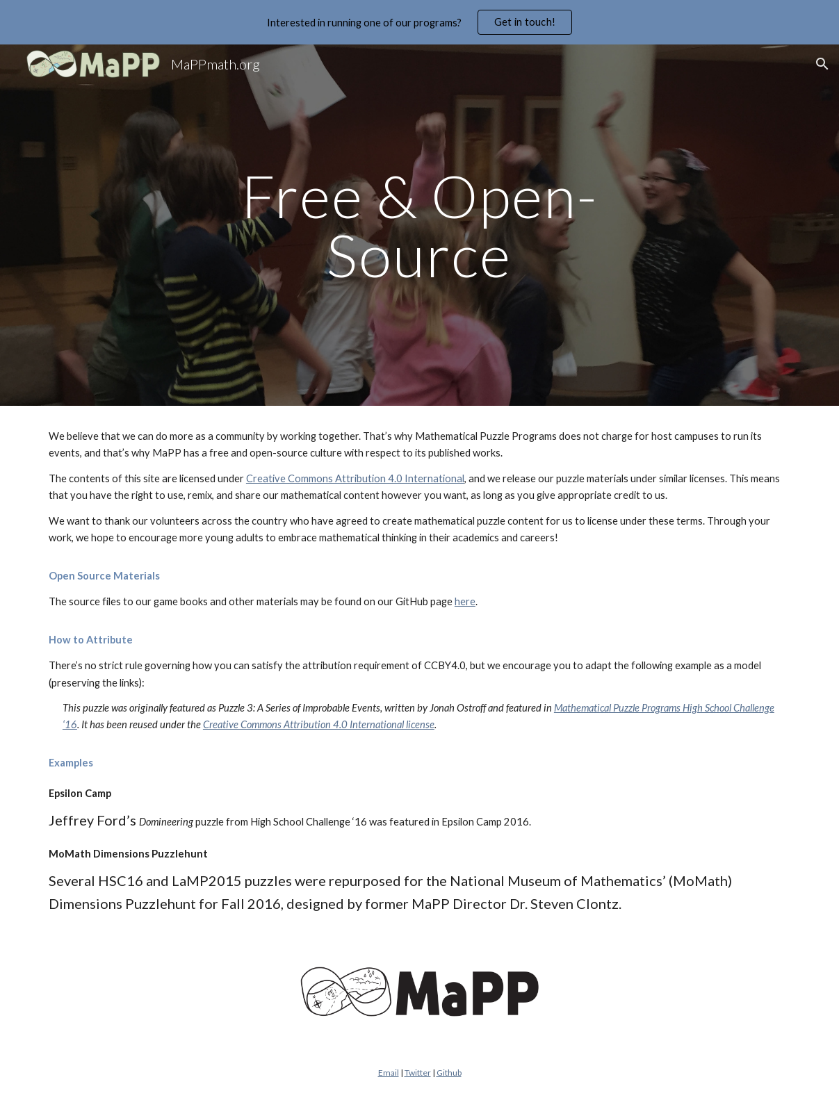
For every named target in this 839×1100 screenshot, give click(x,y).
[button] (822, 64)
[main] (419, 225)
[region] (419, 22)
